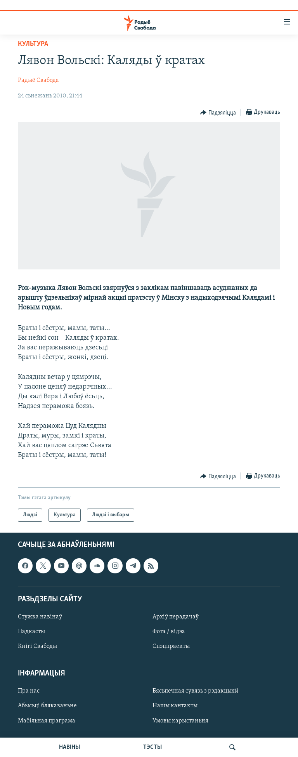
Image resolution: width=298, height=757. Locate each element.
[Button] (218, 112)
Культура (33, 44)
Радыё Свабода (38, 80)
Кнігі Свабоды (37, 646)
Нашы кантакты (175, 706)
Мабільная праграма (46, 721)
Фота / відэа (168, 632)
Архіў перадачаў (175, 617)
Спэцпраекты (171, 646)
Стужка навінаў (40, 617)
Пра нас (29, 691)
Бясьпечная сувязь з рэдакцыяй (195, 691)
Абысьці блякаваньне (47, 706)
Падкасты (31, 632)
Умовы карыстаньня (180, 721)
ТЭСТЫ (152, 747)
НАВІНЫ (69, 747)
